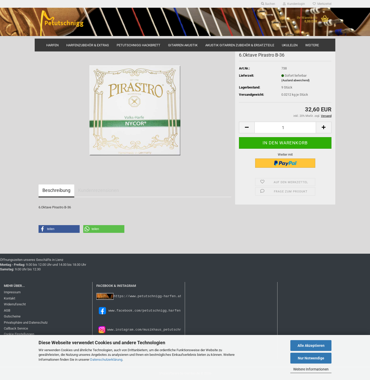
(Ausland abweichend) (295, 80)
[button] (246, 127)
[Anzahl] (285, 127)
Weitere (312, 45)
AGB (7, 310)
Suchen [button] (268, 4)
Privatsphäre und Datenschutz (26, 322)
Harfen (52, 45)
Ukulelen (290, 45)
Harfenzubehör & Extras (87, 45)
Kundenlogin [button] (294, 4)
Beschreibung (56, 190)
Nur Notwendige (311, 358)
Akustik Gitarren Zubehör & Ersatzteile (239, 45)
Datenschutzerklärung (106, 359)
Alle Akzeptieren (311, 345)
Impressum (12, 292)
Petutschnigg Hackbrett (138, 45)
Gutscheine (12, 316)
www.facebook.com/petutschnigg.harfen (138, 310)
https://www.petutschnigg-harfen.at (148, 296)
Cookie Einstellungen (19, 334)
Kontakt (9, 298)
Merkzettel (322, 4)
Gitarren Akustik (183, 45)
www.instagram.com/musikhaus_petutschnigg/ (147, 329)
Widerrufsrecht (15, 304)
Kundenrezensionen (98, 190)
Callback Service (16, 328)
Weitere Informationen (311, 369)
